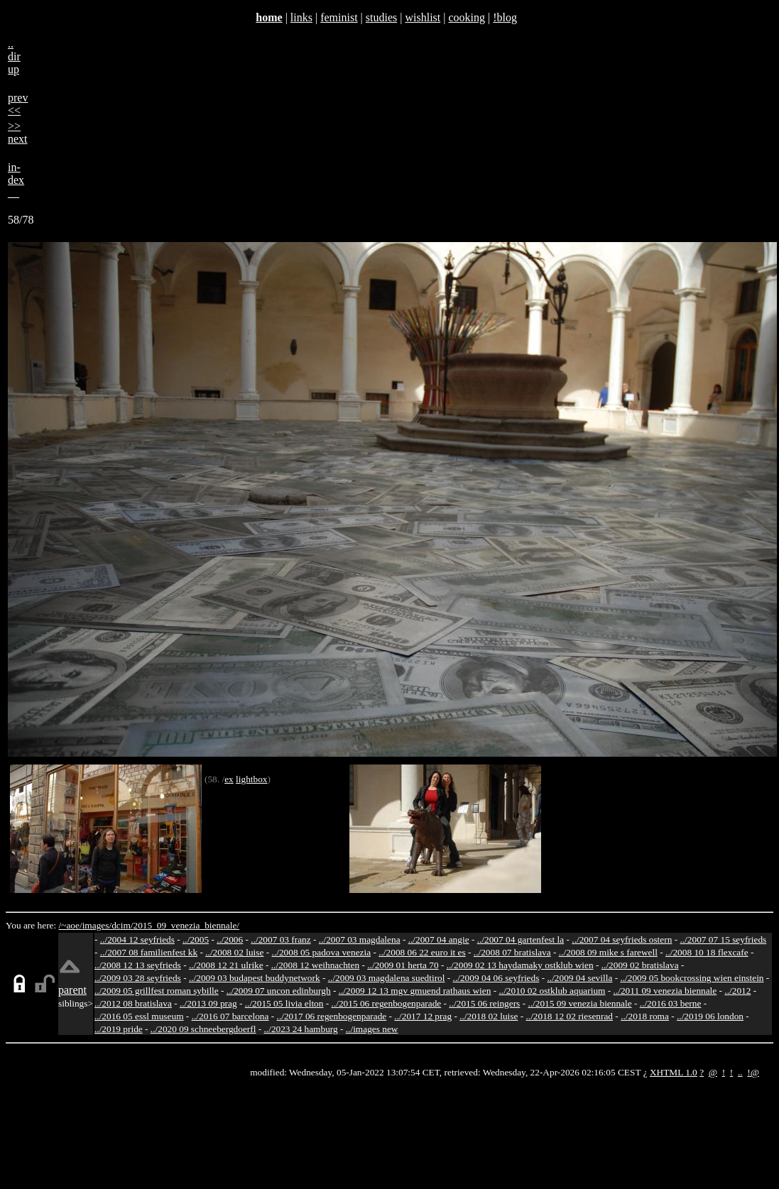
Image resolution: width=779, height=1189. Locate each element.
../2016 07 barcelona (230, 1016)
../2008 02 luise (234, 952)
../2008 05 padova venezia (321, 952)
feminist (338, 17)
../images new (372, 1029)
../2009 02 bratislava (640, 965)
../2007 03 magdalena (360, 939)
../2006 (230, 939)
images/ (96, 925)
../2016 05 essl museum (139, 1016)
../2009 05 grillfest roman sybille (156, 990)
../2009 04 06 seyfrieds (496, 977)
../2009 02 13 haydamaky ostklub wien (520, 965)
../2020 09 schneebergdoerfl (203, 1029)
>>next (18, 132)
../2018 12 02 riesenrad (569, 1016)
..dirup (14, 56)
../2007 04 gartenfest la (521, 939)
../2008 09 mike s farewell (608, 952)
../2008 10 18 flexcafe (706, 952)
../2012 (737, 990)
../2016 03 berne (671, 1003)
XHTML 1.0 (673, 1072)
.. (740, 1072)
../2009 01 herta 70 (402, 965)
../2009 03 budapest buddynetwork (254, 977)
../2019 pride (118, 1029)
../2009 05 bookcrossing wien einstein (691, 977)
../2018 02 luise (488, 1016)
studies (381, 17)
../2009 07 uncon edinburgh (279, 990)
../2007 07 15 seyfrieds (723, 939)
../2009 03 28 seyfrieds (137, 977)
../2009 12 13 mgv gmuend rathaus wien (415, 990)
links (301, 17)
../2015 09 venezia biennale (579, 1003)
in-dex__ (16, 180)
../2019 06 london (710, 1016)
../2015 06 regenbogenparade (387, 1003)
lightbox (251, 779)
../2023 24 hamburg (301, 1029)
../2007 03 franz (280, 939)
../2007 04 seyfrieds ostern (622, 939)
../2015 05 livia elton (284, 1003)
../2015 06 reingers (484, 1003)
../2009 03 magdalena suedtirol (386, 977)
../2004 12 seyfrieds (137, 939)
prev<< (18, 104)
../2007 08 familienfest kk (148, 952)
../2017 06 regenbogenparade (332, 1016)
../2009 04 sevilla (579, 977)
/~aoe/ (70, 925)
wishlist (422, 17)
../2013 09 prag (208, 1003)
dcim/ (122, 925)
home (269, 17)
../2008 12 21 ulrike (226, 965)
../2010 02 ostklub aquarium (552, 990)
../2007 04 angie (438, 939)
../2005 (196, 939)
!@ (753, 1072)
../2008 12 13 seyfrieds (137, 965)
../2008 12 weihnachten (315, 965)
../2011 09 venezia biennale (665, 990)
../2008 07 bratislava (512, 952)
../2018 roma (645, 1016)
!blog (505, 17)
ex (229, 779)
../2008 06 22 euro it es (422, 952)
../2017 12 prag (423, 1016)
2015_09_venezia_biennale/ (186, 925)
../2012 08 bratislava (133, 1003)
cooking (466, 17)
